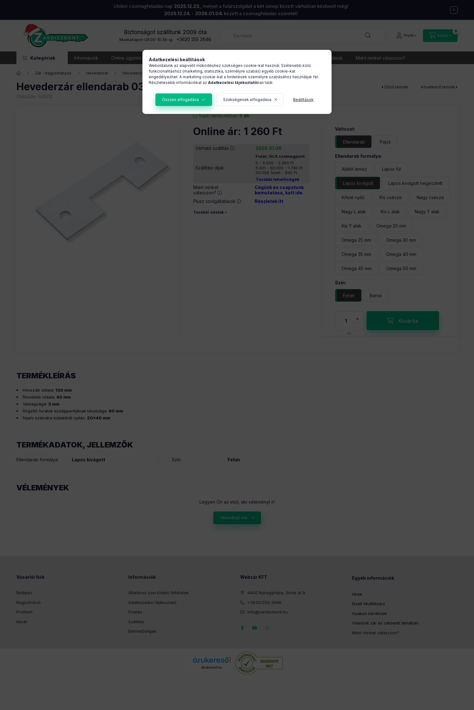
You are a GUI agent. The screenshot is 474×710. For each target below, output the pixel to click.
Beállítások (303, 99)
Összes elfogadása (180, 99)
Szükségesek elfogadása (247, 99)
